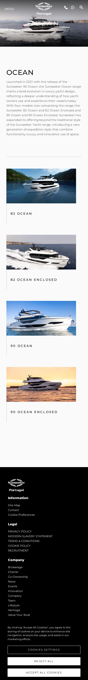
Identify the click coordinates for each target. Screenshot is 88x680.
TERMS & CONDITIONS (24, 541)
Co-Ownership (18, 577)
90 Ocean (22, 346)
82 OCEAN (21, 213)
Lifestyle (14, 605)
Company (15, 596)
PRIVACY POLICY (20, 531)
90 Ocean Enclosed (34, 412)
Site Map (14, 505)
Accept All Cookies (44, 672)
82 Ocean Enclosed (34, 280)
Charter (13, 572)
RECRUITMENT (18, 550)
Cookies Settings (44, 649)
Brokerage (15, 567)
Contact (13, 510)
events (12, 586)
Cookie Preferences (21, 515)
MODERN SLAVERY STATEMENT (30, 536)
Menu (9, 9)
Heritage (14, 610)
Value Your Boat (19, 615)
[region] (44, 651)
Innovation (15, 591)
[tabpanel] (44, 257)
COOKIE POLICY (19, 546)
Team (12, 600)
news (12, 581)
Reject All (44, 661)
